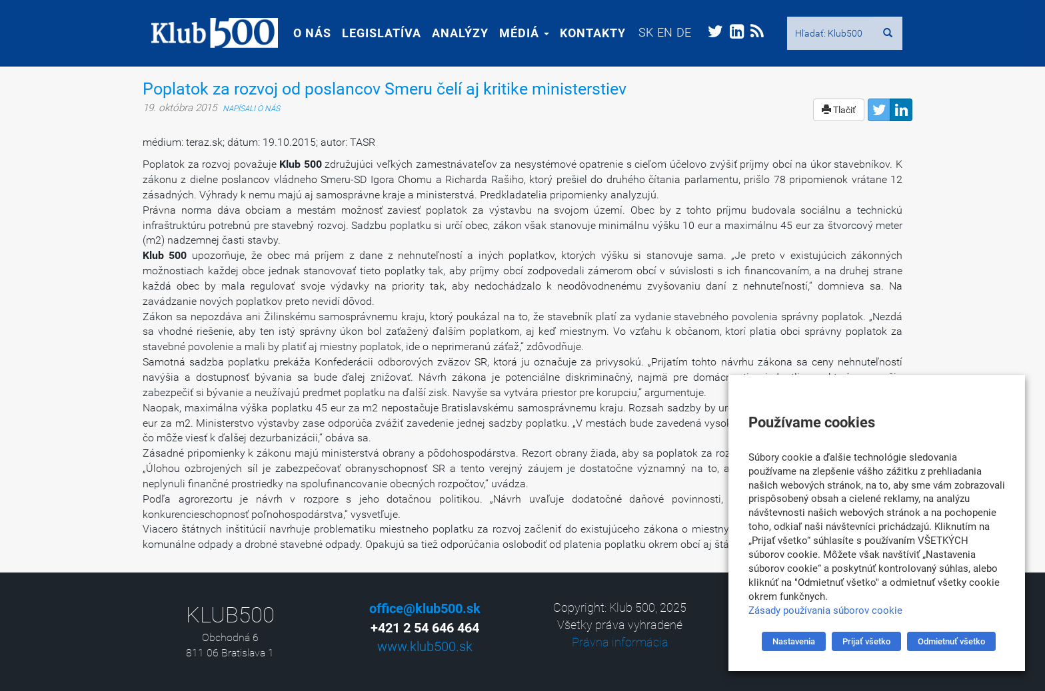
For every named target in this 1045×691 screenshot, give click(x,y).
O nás (304, 33)
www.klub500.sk (425, 646)
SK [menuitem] (637, 32)
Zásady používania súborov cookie (825, 610)
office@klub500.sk (425, 608)
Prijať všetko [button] (866, 641)
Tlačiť (839, 110)
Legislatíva (373, 33)
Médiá (515, 33)
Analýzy (451, 33)
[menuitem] (637, 32)
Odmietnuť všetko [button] (951, 641)
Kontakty (584, 33)
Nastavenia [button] (793, 641)
